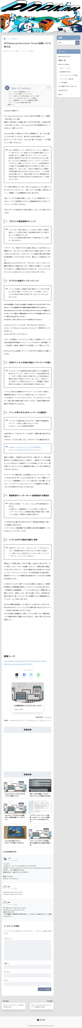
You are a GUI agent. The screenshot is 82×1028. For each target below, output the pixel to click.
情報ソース (11, 105)
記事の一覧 (62, 60)
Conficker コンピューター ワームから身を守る (25, 447)
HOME (41, 1020)
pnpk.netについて (64, 56)
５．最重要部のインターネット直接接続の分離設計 (26, 100)
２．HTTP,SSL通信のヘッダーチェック (22, 94)
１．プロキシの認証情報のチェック (21, 92)
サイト (6, 981)
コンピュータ (24, 720)
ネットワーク (47, 720)
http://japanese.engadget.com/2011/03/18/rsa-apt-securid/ (26, 661)
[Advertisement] (27, 68)
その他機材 (63, 83)
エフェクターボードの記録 (69, 76)
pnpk (9, 858)
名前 (6, 964)
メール (7, 972)
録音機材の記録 (65, 72)
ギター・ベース (65, 69)
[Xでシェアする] (17, 675)
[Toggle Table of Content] (47, 87)
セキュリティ (35, 720)
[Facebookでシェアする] (24, 675)
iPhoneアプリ (63, 91)
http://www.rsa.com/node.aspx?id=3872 (19, 664)
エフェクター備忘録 (66, 79)
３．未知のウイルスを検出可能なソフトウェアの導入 (26, 96)
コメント (8, 939)
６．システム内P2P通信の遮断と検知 (22, 102)
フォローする (18, 709)
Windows (48, 717)
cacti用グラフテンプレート (68, 87)
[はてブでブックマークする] (31, 675)
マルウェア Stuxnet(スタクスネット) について (25, 450)
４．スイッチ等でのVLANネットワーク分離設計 (25, 98)
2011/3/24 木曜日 (12, 860)
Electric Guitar (64, 65)
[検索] (77, 43)
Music (60, 95)
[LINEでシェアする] (38, 675)
